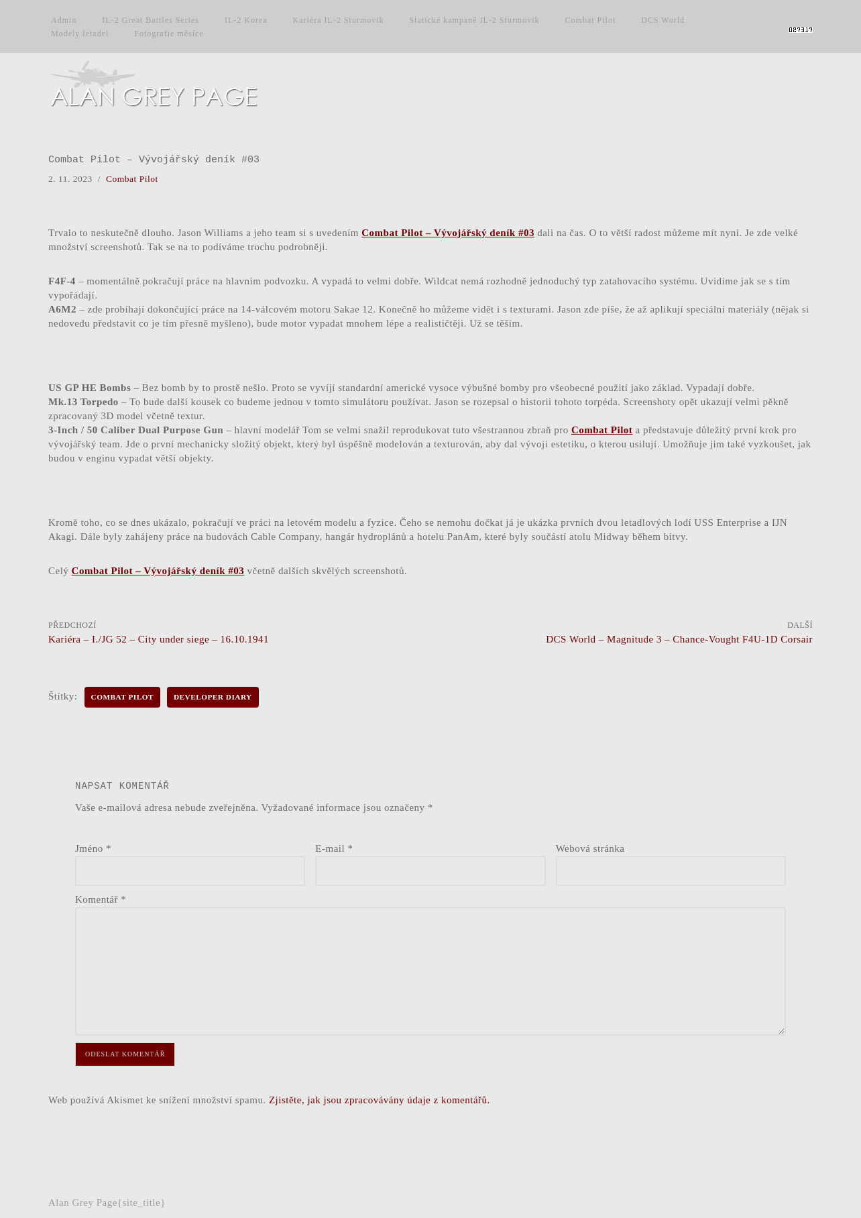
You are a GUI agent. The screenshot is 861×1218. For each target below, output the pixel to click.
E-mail (334, 848)
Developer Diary (213, 697)
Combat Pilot (590, 20)
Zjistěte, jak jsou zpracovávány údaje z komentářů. (379, 1100)
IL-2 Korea (246, 20)
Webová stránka (590, 848)
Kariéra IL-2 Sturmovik (338, 20)
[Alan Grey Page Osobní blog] (165, 83)
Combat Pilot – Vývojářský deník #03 (447, 232)
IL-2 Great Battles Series (150, 20)
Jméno (93, 848)
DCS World (663, 20)
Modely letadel (80, 33)
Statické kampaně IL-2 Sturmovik (475, 20)
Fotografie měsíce (168, 33)
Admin (63, 20)
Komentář (100, 899)
